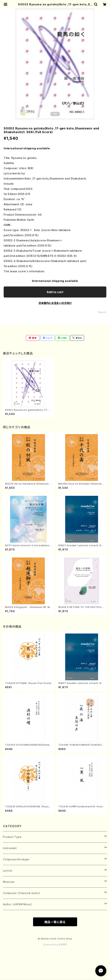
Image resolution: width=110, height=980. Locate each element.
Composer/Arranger (16, 859)
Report (102, 312)
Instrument (10, 848)
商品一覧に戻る (55, 922)
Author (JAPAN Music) (17, 904)
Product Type (12, 836)
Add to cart (55, 292)
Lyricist (7, 870)
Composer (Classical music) (21, 893)
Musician (9, 881)
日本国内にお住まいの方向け (55, 303)
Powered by (55, 944)
